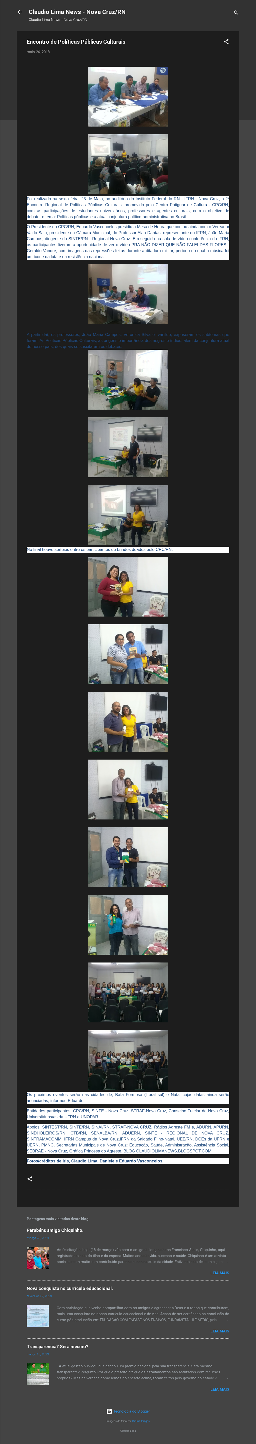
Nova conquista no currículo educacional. (70, 1288)
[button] (226, 42)
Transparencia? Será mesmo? (57, 1346)
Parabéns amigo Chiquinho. (55, 1230)
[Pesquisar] (236, 13)
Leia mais (219, 1273)
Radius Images (141, 1421)
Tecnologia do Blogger (128, 1411)
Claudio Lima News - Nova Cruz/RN (77, 11)
